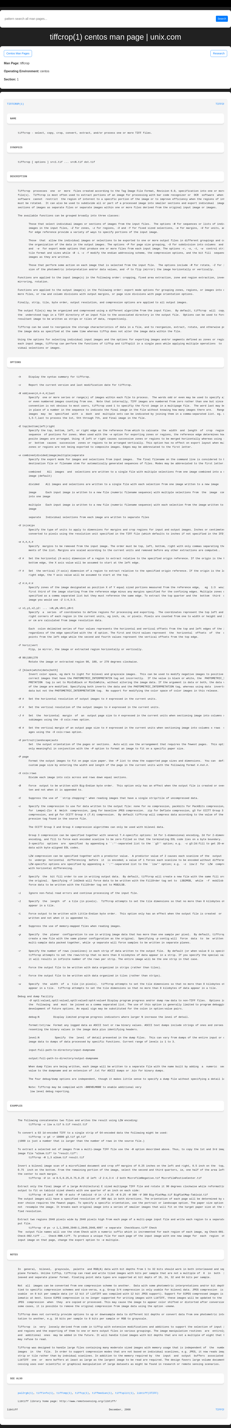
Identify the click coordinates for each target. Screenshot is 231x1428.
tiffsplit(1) (124, 1393)
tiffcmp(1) (64, 1393)
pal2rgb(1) (25, 1393)
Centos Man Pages (17, 53)
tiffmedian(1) (102, 1393)
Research (219, 53)
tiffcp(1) (82, 1393)
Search (222, 18)
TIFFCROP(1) (15, 104)
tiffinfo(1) (44, 1393)
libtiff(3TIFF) (147, 1393)
